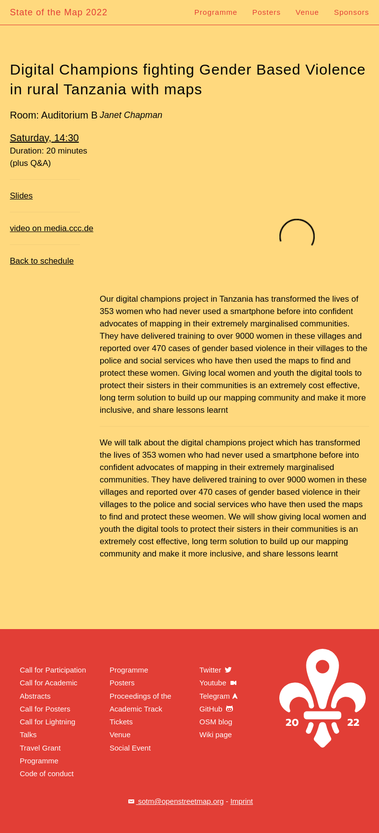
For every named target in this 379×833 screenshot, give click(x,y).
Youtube (218, 682)
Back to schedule (42, 261)
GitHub (216, 709)
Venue (307, 12)
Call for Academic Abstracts (48, 689)
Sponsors (351, 12)
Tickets (121, 721)
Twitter (216, 670)
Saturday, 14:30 (44, 137)
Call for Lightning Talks (48, 728)
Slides (21, 195)
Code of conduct (47, 773)
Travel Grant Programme (40, 754)
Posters (266, 12)
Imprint (241, 801)
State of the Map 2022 (59, 12)
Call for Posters (45, 709)
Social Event (130, 748)
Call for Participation (53, 670)
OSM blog (215, 721)
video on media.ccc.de (51, 228)
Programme (215, 12)
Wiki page (215, 734)
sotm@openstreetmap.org (175, 801)
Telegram (219, 696)
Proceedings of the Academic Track (140, 702)
